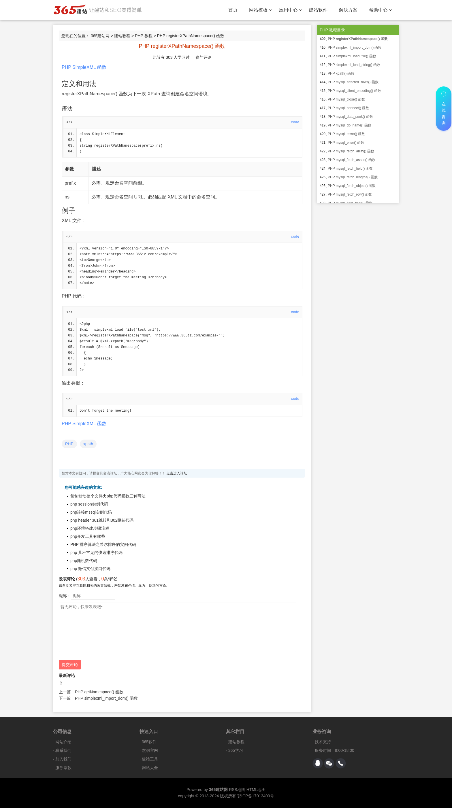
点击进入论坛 (176, 474)
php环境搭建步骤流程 (89, 528)
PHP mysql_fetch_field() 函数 (350, 168)
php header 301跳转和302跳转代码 (101, 520)
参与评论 (203, 57)
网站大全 (150, 768)
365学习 (235, 750)
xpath (88, 444)
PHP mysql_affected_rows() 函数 (353, 82)
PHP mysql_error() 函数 (346, 143)
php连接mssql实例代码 (91, 512)
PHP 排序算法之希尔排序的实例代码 (103, 544)
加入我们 (63, 759)
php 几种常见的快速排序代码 (96, 552)
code (295, 122)
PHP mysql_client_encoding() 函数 (354, 91)
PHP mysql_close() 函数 (346, 99)
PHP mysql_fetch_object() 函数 (352, 186)
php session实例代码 (89, 504)
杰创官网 (150, 750)
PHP (69, 444)
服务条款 (63, 768)
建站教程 (122, 35)
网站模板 (260, 10)
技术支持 (323, 742)
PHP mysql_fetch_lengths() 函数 (353, 177)
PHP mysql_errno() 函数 (346, 134)
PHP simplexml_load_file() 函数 (352, 56)
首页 (233, 9)
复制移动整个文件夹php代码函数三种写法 (108, 496)
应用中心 (290, 10)
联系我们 (63, 750)
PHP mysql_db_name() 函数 (349, 125)
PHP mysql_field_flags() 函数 (350, 203)
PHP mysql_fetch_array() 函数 (351, 151)
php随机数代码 (83, 561)
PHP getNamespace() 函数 (99, 692)
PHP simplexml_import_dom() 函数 (106, 698)
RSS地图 (237, 790)
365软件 (149, 742)
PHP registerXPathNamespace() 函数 (358, 39)
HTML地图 (255, 790)
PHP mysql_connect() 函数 (348, 108)
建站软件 (318, 9)
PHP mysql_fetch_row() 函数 (350, 194)
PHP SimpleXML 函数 (84, 67)
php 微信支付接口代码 (90, 569)
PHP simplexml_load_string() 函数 (354, 65)
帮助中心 (380, 10)
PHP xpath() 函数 (341, 73)
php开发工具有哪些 (87, 536)
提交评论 (70, 665)
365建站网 (100, 35)
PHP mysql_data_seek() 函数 (350, 117)
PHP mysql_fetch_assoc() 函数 (351, 160)
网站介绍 (63, 742)
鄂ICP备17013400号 (255, 796)
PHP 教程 (143, 35)
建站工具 (150, 759)
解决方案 (348, 9)
